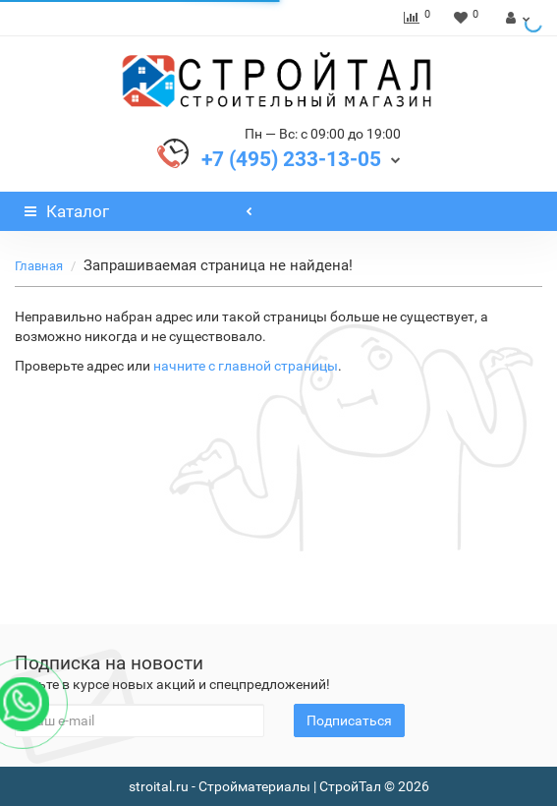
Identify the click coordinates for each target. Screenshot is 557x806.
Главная (39, 266)
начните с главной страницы (245, 366)
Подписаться (349, 720)
